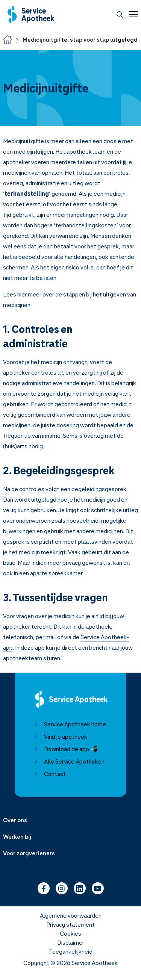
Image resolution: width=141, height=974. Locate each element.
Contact (49, 774)
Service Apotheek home (69, 724)
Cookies (70, 933)
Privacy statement (70, 924)
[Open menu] (132, 14)
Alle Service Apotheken (69, 761)
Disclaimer (70, 942)
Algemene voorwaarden (71, 915)
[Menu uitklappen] (70, 820)
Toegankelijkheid (70, 951)
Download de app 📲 (65, 749)
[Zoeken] (120, 14)
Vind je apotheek (60, 736)
